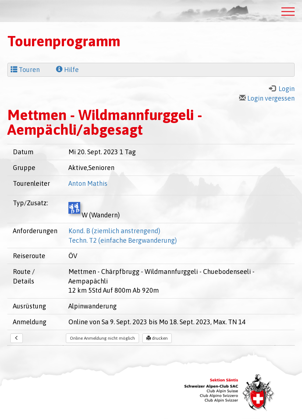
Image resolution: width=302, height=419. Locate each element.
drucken (157, 338)
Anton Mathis (87, 183)
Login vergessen (267, 98)
